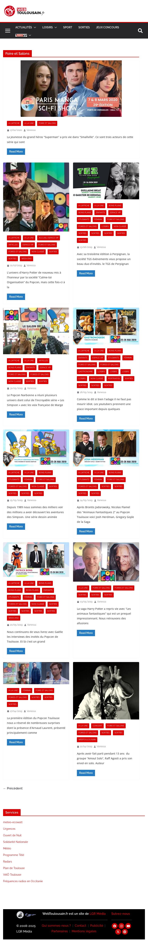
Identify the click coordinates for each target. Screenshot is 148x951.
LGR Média (98, 914)
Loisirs (47, 27)
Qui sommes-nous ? (56, 925)
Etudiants (83, 219)
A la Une (29, 123)
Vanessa (31, 130)
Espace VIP (28, 245)
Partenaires (59, 931)
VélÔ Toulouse (12, 874)
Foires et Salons (17, 252)
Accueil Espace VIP (48, 238)
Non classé (38, 252)
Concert (97, 726)
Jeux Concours (107, 27)
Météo (7, 848)
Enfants (100, 212)
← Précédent (13, 788)
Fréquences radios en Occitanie (23, 881)
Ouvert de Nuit (12, 835)
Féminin (98, 219)
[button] (34, 27)
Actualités (23, 27)
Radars (7, 861)
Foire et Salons (47, 123)
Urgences (9, 828)
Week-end (26, 259)
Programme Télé (13, 855)
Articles (13, 245)
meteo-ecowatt (13, 822)
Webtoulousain (87, 740)
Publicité (96, 925)
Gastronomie (85, 372)
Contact (80, 925)
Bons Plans (115, 206)
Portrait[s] (114, 378)
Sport (67, 27)
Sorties (84, 27)
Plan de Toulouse (14, 868)
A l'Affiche (13, 123)
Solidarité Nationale (15, 841)
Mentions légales (84, 931)
